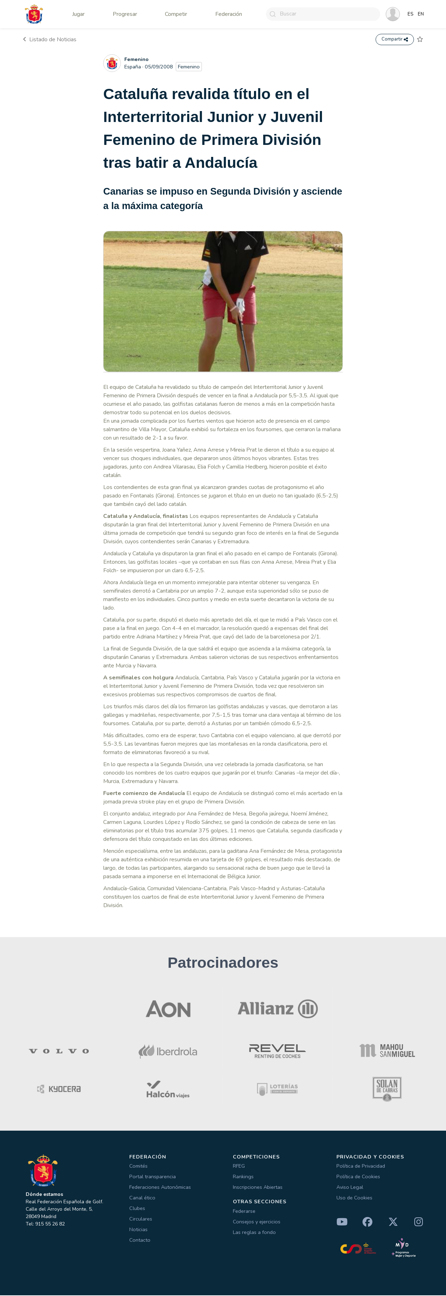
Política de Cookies (358, 1177)
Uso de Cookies (354, 1198)
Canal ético (142, 1198)
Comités (138, 1166)
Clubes (137, 1208)
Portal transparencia (152, 1177)
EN (421, 14)
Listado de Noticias (49, 40)
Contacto (139, 1240)
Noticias (138, 1230)
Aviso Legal (349, 1187)
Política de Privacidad (360, 1166)
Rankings (243, 1177)
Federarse (244, 1211)
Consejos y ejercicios (256, 1222)
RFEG (239, 1166)
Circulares (140, 1219)
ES (411, 14)
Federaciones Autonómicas (160, 1187)
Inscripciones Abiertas (258, 1187)
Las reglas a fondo (254, 1232)
